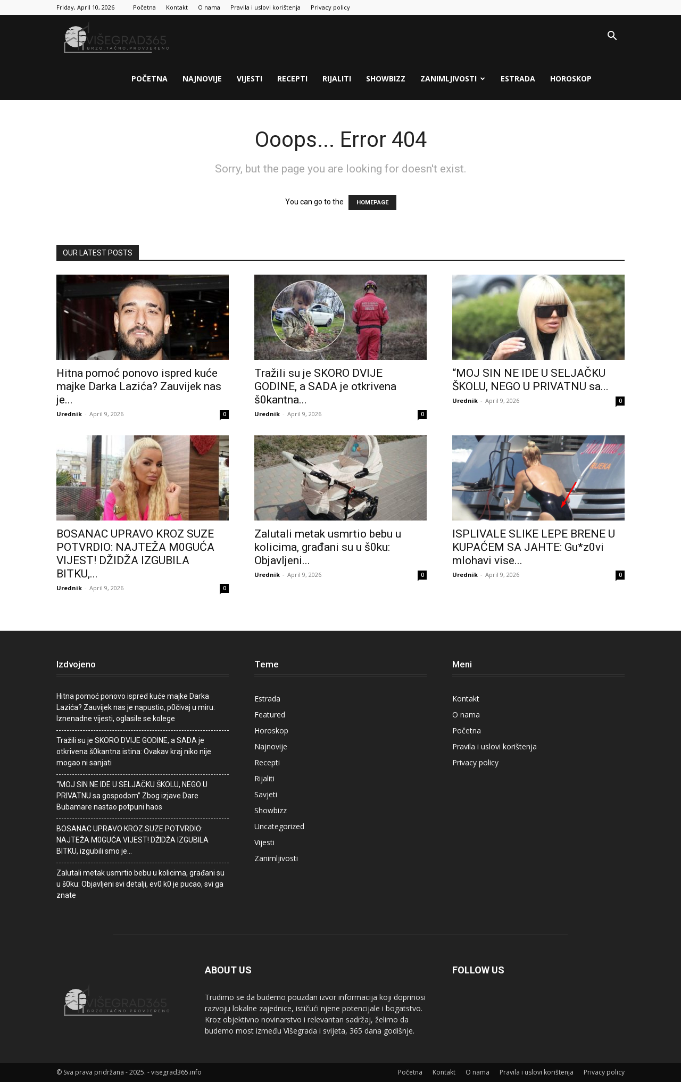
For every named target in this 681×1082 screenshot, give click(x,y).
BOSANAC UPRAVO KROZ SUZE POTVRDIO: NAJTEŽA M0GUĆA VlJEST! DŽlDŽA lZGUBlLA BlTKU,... (135, 553)
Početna (144, 7)
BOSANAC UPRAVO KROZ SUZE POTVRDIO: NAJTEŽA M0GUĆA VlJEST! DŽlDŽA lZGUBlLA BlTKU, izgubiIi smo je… (132, 839)
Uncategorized (279, 826)
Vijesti (249, 78)
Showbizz (385, 78)
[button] (612, 37)
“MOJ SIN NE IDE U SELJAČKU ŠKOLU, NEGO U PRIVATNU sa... (530, 380)
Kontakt (177, 7)
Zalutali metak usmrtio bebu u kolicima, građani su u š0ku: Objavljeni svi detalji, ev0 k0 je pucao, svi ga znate (140, 884)
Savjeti (265, 794)
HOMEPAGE (372, 202)
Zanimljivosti (452, 78)
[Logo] (117, 36)
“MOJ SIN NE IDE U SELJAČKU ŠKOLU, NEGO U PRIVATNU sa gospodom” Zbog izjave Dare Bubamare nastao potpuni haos (131, 795)
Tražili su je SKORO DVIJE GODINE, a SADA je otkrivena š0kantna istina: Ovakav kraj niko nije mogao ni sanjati (133, 751)
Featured (269, 714)
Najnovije (202, 78)
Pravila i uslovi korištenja (265, 7)
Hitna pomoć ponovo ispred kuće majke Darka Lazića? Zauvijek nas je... (138, 386)
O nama (209, 7)
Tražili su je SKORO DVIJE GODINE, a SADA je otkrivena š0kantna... (325, 386)
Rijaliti (336, 78)
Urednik (69, 414)
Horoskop (571, 78)
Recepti (292, 78)
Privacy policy (330, 7)
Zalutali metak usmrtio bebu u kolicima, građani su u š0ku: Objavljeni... (327, 547)
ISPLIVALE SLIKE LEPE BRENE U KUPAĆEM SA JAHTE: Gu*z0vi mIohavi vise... (533, 547)
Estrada (518, 78)
